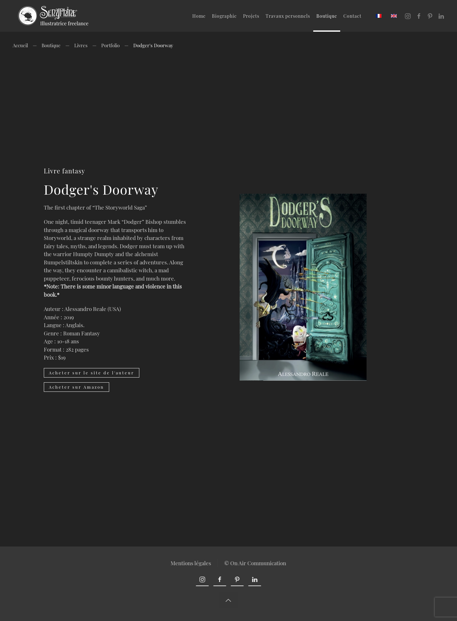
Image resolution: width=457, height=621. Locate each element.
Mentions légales (190, 563)
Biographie (224, 16)
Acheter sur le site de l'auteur (91, 372)
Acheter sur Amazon (76, 387)
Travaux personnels (288, 16)
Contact (352, 16)
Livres (81, 45)
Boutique (326, 16)
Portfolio (110, 45)
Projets (251, 16)
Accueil (20, 45)
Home (199, 16)
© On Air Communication (255, 563)
